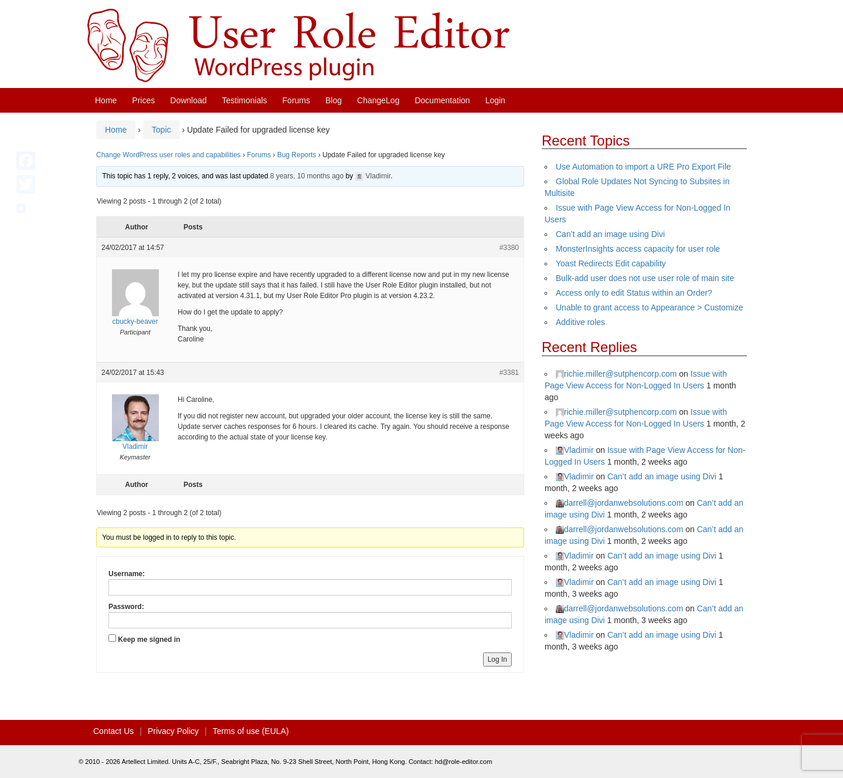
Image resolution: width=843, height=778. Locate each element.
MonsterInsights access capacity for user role (638, 248)
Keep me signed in (149, 639)
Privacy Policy (173, 731)
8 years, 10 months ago (307, 176)
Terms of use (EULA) (251, 731)
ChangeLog (378, 100)
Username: (126, 574)
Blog (333, 100)
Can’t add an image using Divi (610, 234)
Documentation (442, 100)
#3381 (509, 372)
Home (106, 100)
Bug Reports (297, 155)
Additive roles (580, 322)
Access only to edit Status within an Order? (634, 292)
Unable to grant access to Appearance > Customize (649, 307)
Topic (161, 129)
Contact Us (113, 731)
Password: (126, 607)
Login (495, 100)
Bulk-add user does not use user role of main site (645, 278)
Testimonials (244, 100)
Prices (143, 100)
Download (188, 100)
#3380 (509, 247)
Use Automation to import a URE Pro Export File (643, 166)
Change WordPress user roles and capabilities (168, 155)
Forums (296, 100)
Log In (497, 659)
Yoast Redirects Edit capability (611, 263)
